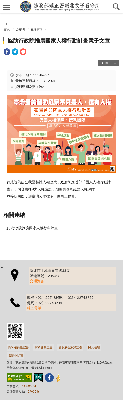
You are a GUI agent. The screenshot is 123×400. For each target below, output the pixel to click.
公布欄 (20, 29)
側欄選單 (6, 7)
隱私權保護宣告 (18, 347)
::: (2, 2)
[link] (7, 52)
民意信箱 (94, 347)
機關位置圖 (15, 355)
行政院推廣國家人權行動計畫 (34, 228)
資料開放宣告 (43, 347)
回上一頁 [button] (111, 63)
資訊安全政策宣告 (70, 347)
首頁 (7, 29)
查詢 (116, 6)
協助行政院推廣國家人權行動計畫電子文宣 (59, 40)
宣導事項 (36, 29)
